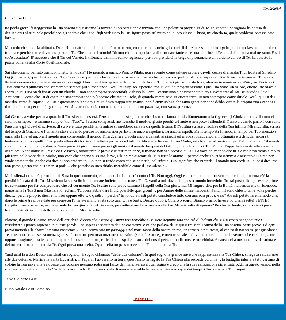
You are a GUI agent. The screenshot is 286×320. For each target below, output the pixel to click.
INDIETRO (142, 298)
